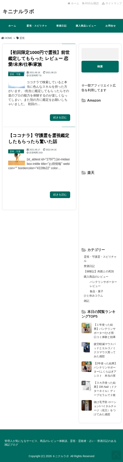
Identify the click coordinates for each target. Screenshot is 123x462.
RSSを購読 (91, 3)
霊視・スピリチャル (37, 28)
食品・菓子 (96, 291)
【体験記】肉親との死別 (99, 271)
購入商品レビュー (86, 25)
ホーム (73, 3)
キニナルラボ (18, 11)
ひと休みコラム (93, 295)
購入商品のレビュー (96, 276)
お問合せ (110, 25)
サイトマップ (112, 3)
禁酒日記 (61, 25)
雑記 (86, 300)
